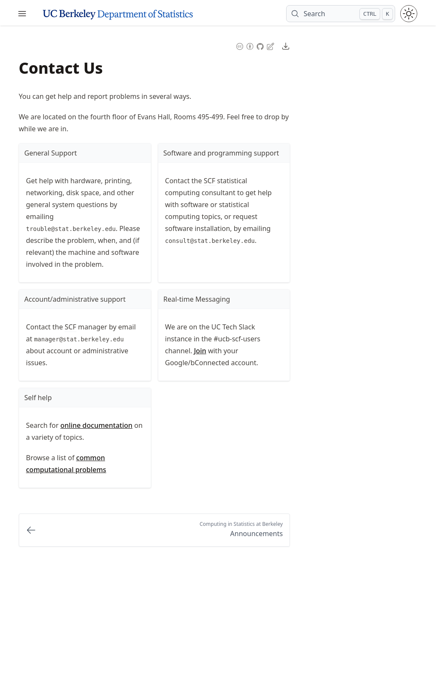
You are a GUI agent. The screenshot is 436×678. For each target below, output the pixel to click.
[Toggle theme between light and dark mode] (408, 13)
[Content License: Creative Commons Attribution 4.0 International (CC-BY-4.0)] (245, 45)
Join (200, 350)
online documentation (96, 425)
